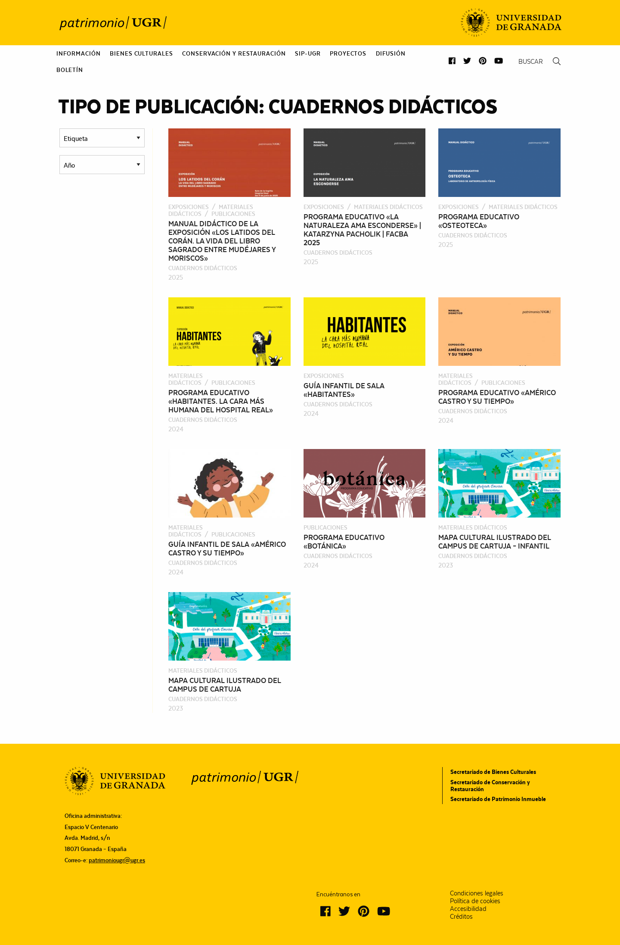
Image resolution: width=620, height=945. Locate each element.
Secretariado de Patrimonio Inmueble (498, 798)
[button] (452, 61)
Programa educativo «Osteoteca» (478, 221)
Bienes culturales (141, 53)
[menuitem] (78, 53)
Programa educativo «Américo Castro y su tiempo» (497, 396)
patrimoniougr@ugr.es (117, 860)
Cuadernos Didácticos (202, 268)
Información (78, 53)
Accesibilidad (468, 909)
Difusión (391, 53)
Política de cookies (475, 901)
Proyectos (348, 53)
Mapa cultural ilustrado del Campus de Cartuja (224, 684)
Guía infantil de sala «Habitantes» (344, 390)
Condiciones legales (476, 893)
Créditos (461, 916)
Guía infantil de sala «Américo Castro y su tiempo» (227, 548)
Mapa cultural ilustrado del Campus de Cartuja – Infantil (494, 541)
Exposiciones (188, 206)
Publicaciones (233, 213)
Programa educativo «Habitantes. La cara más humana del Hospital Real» (220, 401)
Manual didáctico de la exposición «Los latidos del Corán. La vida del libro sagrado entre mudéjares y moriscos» (222, 240)
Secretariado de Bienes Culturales (493, 771)
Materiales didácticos (210, 210)
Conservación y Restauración (233, 53)
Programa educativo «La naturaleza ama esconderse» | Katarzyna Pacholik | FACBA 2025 (362, 229)
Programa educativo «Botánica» (344, 541)
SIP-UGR (307, 53)
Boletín (69, 69)
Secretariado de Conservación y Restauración (490, 785)
